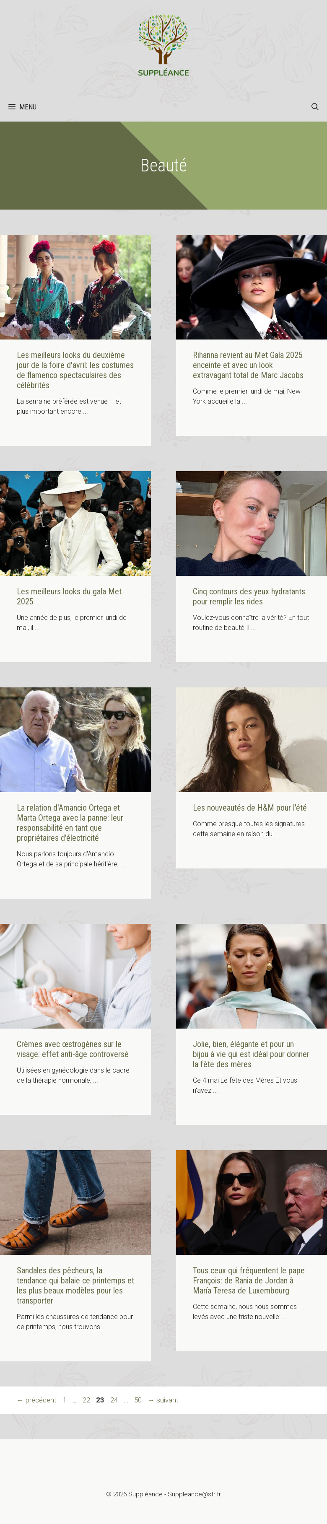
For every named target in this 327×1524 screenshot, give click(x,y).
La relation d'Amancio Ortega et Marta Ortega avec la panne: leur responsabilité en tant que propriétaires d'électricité (70, 823)
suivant (163, 1400)
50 (139, 1400)
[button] (315, 107)
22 (87, 1400)
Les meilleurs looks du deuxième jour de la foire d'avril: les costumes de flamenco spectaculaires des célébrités (75, 370)
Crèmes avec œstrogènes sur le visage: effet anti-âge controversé (73, 1049)
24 (115, 1400)
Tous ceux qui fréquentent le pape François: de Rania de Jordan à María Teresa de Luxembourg (249, 1280)
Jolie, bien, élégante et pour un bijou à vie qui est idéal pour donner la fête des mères (251, 1054)
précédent (37, 1400)
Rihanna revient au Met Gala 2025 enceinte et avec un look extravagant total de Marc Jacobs (248, 365)
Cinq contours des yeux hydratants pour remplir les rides (249, 596)
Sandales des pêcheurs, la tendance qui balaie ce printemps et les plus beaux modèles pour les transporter (75, 1285)
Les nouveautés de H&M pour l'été (250, 808)
